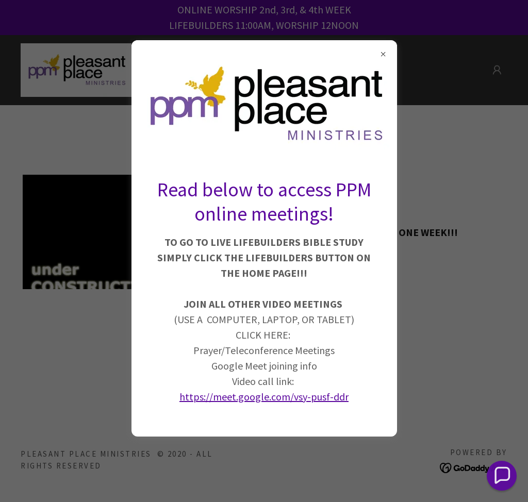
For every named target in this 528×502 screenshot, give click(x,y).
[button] (502, 476)
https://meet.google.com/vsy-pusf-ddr (264, 396)
